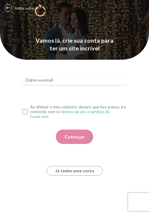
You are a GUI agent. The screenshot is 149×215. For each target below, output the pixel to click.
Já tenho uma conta (74, 170)
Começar (74, 136)
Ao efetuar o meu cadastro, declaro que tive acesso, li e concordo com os (78, 112)
